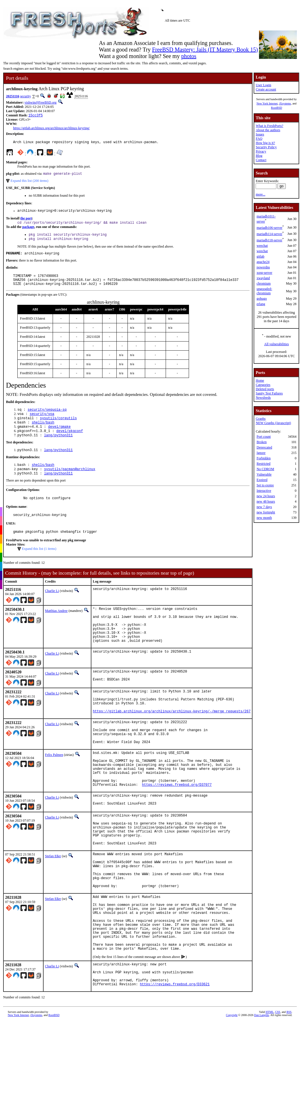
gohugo (261, 299)
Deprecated (264, 447)
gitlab (260, 256)
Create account (266, 89)
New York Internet (267, 103)
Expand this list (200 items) (29, 183)
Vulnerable (264, 474)
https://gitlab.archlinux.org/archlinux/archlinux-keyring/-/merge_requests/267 (171, 742)
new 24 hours (265, 496)
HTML (270, 1088)
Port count (263, 437)
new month (264, 518)
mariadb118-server (269, 240)
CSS (277, 1088)
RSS (288, 1088)
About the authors (268, 130)
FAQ (259, 139)
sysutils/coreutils (58, 427)
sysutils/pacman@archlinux (69, 482)
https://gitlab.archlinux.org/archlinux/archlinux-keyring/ (51, 129)
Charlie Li (52, 608)
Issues (260, 134)
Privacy (261, 151)
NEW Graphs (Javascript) (273, 423)
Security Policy (266, 147)
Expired (261, 480)
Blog (259, 156)
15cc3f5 (35, 115)
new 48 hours (265, 501)
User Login (263, 85)
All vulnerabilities (276, 344)
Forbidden (263, 458)
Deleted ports (265, 389)
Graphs (261, 419)
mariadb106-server (269, 228)
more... (260, 194)
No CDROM (265, 469)
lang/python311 (58, 447)
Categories (263, 385)
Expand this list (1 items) (39, 565)
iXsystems (285, 103)
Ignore (260, 453)
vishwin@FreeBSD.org (40, 102)
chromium (263, 283)
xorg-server (264, 273)
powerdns (263, 267)
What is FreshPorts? (269, 126)
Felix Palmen (54, 791)
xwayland (263, 278)
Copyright (232, 1091)
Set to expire (265, 485)
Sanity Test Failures (269, 393)
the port (26, 221)
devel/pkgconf (69, 442)
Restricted (263, 464)
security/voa (42, 422)
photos (188, 56)
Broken (261, 442)
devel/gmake (59, 437)
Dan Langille (261, 1091)
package (28, 230)
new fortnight (265, 512)
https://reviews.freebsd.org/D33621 (175, 1060)
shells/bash (43, 432)
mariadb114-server (269, 234)
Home (260, 381)
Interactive (263, 491)
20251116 (12, 96)
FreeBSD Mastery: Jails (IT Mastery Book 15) (205, 49)
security (25, 96)
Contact (261, 160)
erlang (260, 304)
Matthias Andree (56, 628)
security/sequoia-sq (47, 418)
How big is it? (265, 143)
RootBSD (276, 107)
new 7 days (264, 507)
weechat (262, 246)
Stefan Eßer (53, 908)
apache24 (262, 262)
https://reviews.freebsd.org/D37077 (177, 828)
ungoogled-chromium (264, 291)
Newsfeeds (263, 398)
